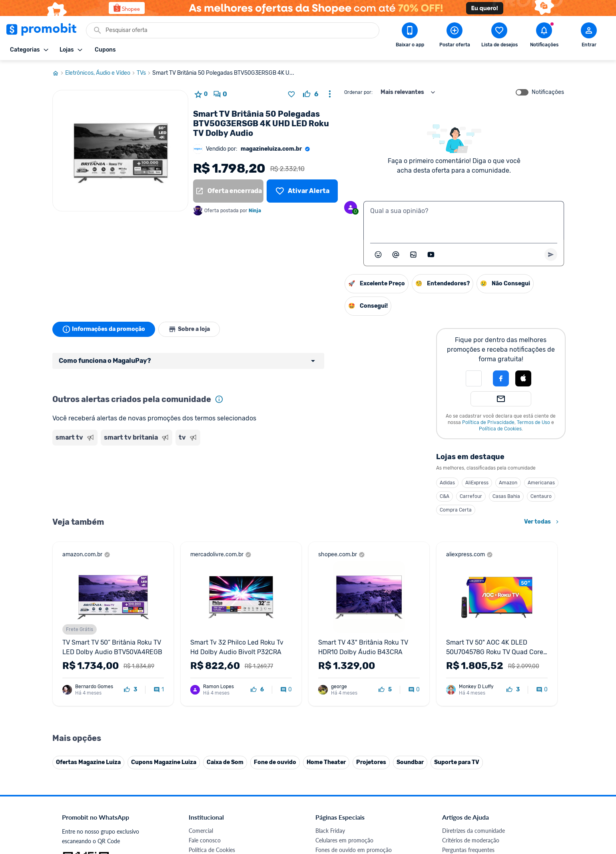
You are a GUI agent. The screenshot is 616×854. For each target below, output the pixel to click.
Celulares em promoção (344, 675)
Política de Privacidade (488, 422)
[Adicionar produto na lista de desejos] (291, 94)
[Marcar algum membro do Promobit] (396, 255)
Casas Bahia (506, 496)
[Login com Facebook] (501, 378)
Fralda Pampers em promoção (352, 714)
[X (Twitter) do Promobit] (475, 799)
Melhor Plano (205, 761)
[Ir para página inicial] (58, 73)
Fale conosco (205, 675)
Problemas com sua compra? (477, 694)
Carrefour (471, 496)
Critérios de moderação (470, 675)
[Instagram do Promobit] (498, 799)
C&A (444, 496)
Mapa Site (201, 714)
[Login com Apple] (523, 378)
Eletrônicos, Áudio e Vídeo (101, 73)
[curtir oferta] (310, 94)
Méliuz (197, 771)
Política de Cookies (500, 429)
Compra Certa (456, 510)
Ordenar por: (358, 92)
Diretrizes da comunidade (473, 666)
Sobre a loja (189, 329)
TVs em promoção (337, 723)
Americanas (541, 483)
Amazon (508, 483)
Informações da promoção (103, 329)
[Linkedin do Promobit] (520, 799)
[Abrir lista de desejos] (499, 36)
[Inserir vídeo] (431, 255)
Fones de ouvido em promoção (353, 685)
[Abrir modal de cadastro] (589, 36)
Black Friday (330, 666)
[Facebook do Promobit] (453, 799)
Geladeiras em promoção (346, 704)
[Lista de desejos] (302, 191)
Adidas (447, 483)
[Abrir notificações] (544, 36)
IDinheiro (200, 752)
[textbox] (463, 221)
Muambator (203, 790)
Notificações (548, 92)
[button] (474, 378)
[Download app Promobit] (410, 36)
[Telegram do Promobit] (543, 799)
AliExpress (476, 483)
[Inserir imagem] (413, 255)
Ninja (255, 210)
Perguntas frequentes (468, 685)
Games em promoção (341, 694)
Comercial (201, 666)
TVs (144, 73)
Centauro (541, 496)
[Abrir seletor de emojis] (378, 255)
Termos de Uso (533, 422)
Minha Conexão (208, 781)
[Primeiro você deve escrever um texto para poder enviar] (550, 254)
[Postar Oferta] (454, 36)
